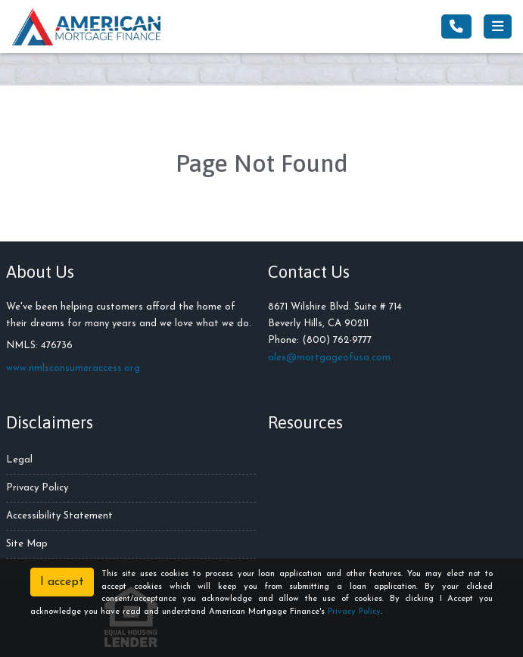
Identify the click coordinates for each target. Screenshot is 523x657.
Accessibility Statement (59, 516)
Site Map (27, 544)
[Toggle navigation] (498, 26)
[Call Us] (456, 26)
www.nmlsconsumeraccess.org (73, 368)
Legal (19, 460)
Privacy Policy (37, 488)
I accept (62, 582)
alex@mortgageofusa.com (329, 358)
